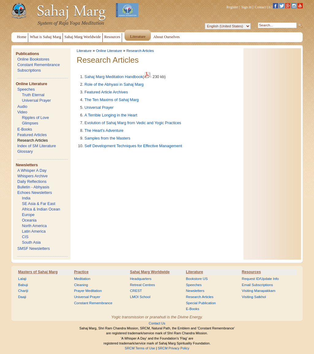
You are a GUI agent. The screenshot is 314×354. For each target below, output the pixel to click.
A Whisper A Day (31, 170)
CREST (136, 291)
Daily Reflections (31, 181)
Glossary (25, 151)
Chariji (23, 291)
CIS (25, 236)
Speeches (26, 89)
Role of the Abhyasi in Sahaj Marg (114, 84)
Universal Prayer (36, 100)
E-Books (24, 129)
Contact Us (263, 7)
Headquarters (140, 279)
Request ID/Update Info (260, 279)
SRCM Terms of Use (140, 348)
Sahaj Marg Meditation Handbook (114, 76)
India (26, 198)
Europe (28, 214)
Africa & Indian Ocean (41, 209)
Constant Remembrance (38, 64)
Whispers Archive (32, 176)
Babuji (23, 285)
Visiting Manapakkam (259, 291)
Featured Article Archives (106, 92)
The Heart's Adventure (104, 130)
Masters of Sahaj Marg (38, 272)
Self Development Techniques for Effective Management (133, 146)
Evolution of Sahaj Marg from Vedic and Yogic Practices (133, 122)
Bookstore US (197, 279)
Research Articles (32, 140)
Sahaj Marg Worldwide (150, 272)
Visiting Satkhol (254, 297)
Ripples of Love (35, 117)
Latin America (34, 231)
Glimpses (30, 123)
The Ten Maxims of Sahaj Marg (112, 99)
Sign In (246, 7)
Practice (81, 272)
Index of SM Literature (36, 146)
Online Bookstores (33, 59)
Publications (27, 53)
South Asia (31, 242)
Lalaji (22, 279)
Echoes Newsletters (34, 192)
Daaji (22, 297)
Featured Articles (32, 134)
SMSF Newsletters (33, 248)
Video (22, 112)
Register (232, 7)
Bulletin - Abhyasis (33, 187)
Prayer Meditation (88, 291)
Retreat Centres (142, 285)
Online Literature (31, 83)
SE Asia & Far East (38, 203)
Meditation (82, 279)
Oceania (29, 220)
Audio (22, 106)
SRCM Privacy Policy (174, 348)
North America (34, 225)
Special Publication (201, 303)
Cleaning (81, 285)
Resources (251, 272)
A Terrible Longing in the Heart (111, 115)
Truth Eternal (33, 94)
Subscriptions (29, 70)
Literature (84, 51)
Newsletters (27, 165)
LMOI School (140, 297)
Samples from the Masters (107, 138)
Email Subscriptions (257, 285)
